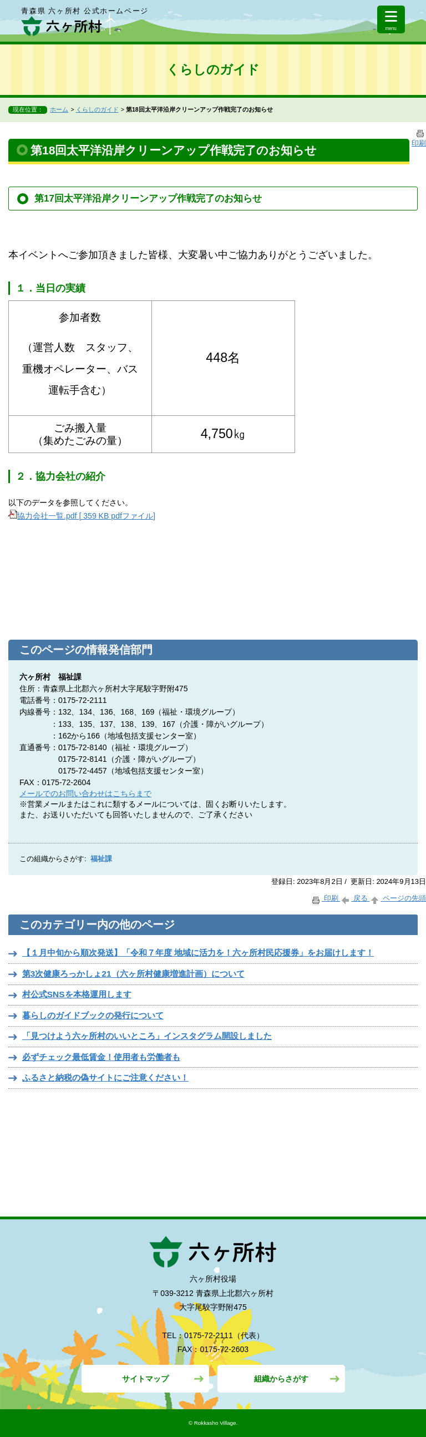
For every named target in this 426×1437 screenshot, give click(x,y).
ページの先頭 (397, 898)
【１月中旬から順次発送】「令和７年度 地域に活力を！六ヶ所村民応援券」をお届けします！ (198, 952)
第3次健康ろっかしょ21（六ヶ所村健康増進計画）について (133, 973)
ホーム (59, 109)
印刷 (325, 898)
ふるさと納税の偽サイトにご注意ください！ (105, 1077)
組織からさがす (281, 1378)
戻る (354, 898)
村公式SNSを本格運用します (76, 994)
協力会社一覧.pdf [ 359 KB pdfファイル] (81, 515)
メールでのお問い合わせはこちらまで (85, 793)
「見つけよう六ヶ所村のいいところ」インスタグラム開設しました (147, 1036)
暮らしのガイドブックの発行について (93, 1015)
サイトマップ (145, 1378)
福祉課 (101, 859)
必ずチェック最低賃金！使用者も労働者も (101, 1057)
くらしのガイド (97, 109)
